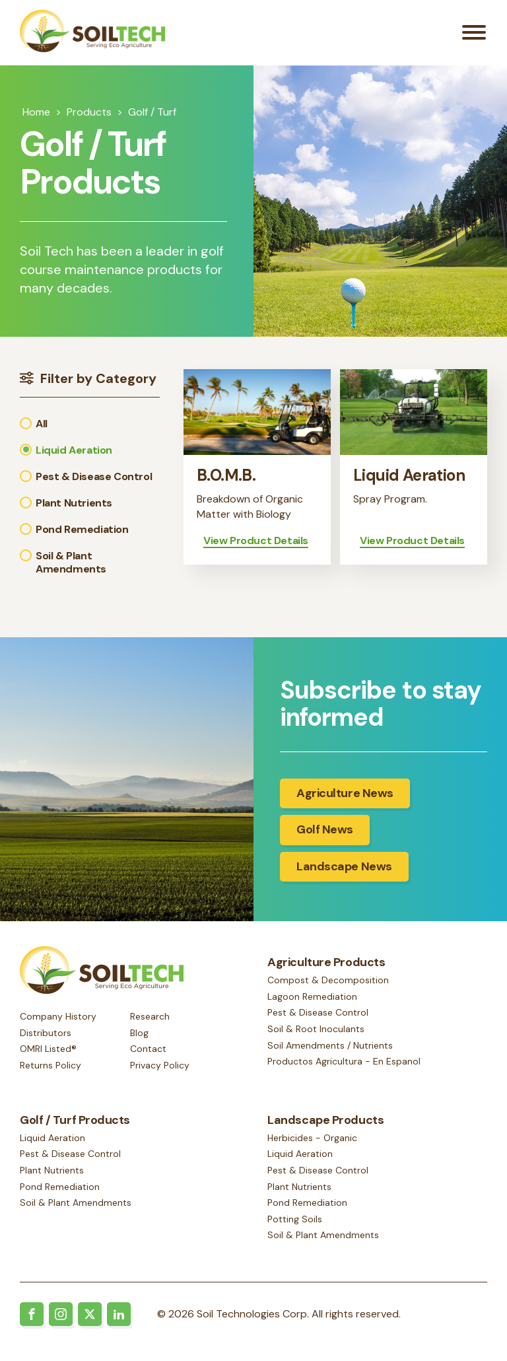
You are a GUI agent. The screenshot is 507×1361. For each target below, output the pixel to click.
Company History (58, 1017)
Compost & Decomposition (328, 987)
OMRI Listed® (48, 1050)
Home (36, 117)
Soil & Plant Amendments (75, 1205)
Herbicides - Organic (312, 1140)
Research (150, 1017)
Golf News (324, 835)
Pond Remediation (60, 1189)
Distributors (45, 1033)
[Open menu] (474, 36)
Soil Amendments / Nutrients (330, 1051)
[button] (90, 429)
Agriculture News (344, 799)
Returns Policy (50, 1066)
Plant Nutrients (52, 1172)
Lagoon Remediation (312, 1002)
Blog (139, 1033)
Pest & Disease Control (317, 1019)
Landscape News (344, 872)
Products (89, 117)
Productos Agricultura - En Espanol (344, 1067)
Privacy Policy (159, 1066)
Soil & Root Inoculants (315, 1035)
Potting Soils (294, 1221)
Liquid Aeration (52, 1140)
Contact (148, 1050)
